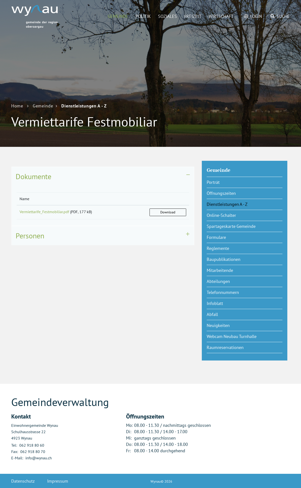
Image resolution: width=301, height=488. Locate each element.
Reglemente (218, 248)
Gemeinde (118, 16)
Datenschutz (23, 481)
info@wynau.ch (38, 457)
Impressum (57, 481)
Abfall (212, 314)
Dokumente (33, 176)
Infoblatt (215, 303)
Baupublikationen (223, 259)
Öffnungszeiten (221, 193)
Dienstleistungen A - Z (239, 204)
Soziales (167, 16)
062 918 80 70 (32, 451)
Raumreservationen (225, 347)
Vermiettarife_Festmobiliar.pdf (44, 211)
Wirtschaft (221, 16)
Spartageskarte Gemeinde (231, 226)
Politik (143, 16)
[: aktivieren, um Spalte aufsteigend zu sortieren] (168, 198)
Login (256, 16)
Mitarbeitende (220, 270)
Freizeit (192, 16)
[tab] (103, 176)
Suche (283, 16)
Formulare (216, 237)
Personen (30, 235)
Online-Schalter (221, 215)
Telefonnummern (223, 292)
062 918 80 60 (31, 445)
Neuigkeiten (218, 325)
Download (167, 212)
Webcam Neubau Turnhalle (232, 336)
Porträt (213, 182)
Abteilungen (218, 281)
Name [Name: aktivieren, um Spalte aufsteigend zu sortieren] (24, 198)
